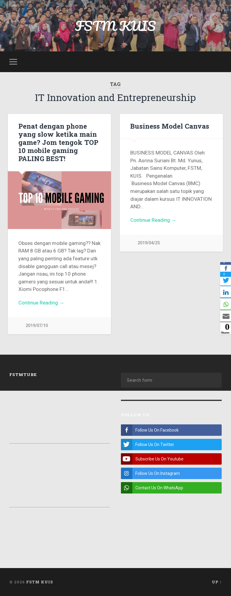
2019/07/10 (37, 325)
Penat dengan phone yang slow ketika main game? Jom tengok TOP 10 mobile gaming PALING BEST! (58, 142)
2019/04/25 (148, 243)
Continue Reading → (41, 303)
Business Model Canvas (169, 125)
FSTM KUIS (115, 25)
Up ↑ (217, 581)
